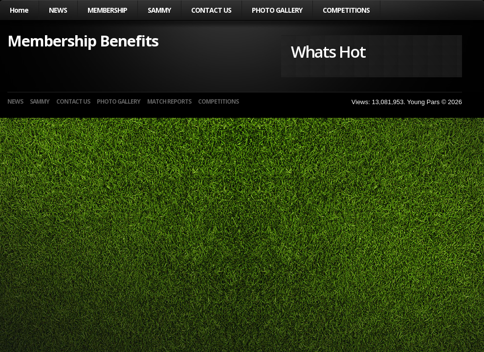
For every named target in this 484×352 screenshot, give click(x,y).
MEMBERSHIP (107, 10)
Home (19, 10)
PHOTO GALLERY (277, 10)
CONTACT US (211, 10)
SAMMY (159, 10)
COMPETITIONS (346, 10)
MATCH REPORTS (169, 101)
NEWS (58, 10)
